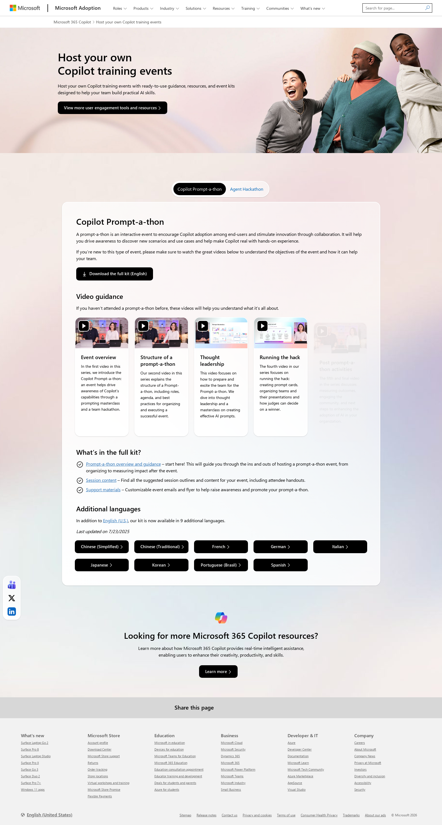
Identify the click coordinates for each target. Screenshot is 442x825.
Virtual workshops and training (108, 783)
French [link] (218, 546)
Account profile (98, 743)
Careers (359, 743)
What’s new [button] (313, 8)
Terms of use (286, 815)
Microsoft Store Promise (104, 789)
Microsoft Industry (233, 783)
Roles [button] (120, 8)
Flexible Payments (100, 796)
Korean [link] (159, 565)
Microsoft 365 (230, 763)
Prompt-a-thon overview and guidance (123, 464)
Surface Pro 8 (30, 749)
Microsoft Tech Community (306, 769)
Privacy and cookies (257, 815)
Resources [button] (224, 8)
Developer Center (300, 749)
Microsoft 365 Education (170, 763)
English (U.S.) (115, 520)
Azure (291, 743)
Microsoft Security (233, 749)
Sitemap (185, 815)
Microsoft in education (169, 743)
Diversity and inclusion (369, 776)
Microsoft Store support (104, 756)
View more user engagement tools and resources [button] (110, 107)
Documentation (298, 756)
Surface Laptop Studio (36, 756)
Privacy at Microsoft (367, 763)
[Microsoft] (25, 8)
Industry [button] (170, 8)
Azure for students (166, 789)
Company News (364, 756)
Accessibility (362, 783)
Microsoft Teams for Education (175, 756)
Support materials (103, 489)
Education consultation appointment (179, 769)
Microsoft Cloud (231, 743)
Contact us (229, 815)
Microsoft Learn (298, 763)
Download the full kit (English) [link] (118, 273)
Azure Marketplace (300, 776)
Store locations (98, 776)
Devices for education (169, 749)
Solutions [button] (196, 8)
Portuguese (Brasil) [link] (219, 565)
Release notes (206, 815)
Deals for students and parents (175, 783)
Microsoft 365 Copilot (72, 22)
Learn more (216, 671)
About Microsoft (365, 749)
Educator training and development (178, 776)
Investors (360, 769)
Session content (101, 480)
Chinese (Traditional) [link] (160, 546)
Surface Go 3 (29, 769)
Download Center (99, 749)
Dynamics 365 (230, 756)
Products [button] (143, 8)
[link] (11, 585)
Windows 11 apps (33, 789)
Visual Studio (296, 789)
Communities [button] (280, 8)
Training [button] (251, 8)
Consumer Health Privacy (319, 815)
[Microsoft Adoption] (78, 8)
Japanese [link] (99, 565)
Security (359, 789)
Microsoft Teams (232, 776)
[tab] (199, 189)
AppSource (295, 783)
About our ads (375, 815)
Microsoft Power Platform (238, 769)
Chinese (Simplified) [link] (100, 546)
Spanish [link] (278, 565)
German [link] (278, 546)
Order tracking (97, 769)
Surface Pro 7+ (31, 783)
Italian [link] (338, 546)
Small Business (231, 789)
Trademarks (351, 815)
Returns (93, 763)
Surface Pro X (30, 763)
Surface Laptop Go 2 (34, 743)
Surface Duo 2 (30, 776)
